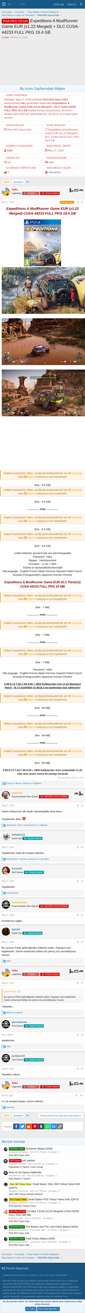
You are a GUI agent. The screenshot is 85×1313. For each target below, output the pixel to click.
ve (14, 1012)
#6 (82, 942)
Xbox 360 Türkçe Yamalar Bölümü (26, 1194)
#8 (82, 1035)
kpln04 (16, 929)
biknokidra (55, 172)
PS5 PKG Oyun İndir (19, 1155)
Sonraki (18, 182)
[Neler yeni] (81, 4)
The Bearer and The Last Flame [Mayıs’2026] (43, 1226)
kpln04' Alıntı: (10, 991)
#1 (82, 202)
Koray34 (17, 868)
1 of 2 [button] (6, 182)
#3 (82, 847)
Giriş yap (75, 473)
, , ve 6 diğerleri (23, 783)
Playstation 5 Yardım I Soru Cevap (26, 1167)
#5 (82, 915)
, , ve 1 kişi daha (27, 859)
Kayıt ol (30, 476)
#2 (82, 805)
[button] (4, 4)
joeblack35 (18, 1055)
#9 (82, 1068)
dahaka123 (18, 834)
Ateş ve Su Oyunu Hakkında (25, 1172)
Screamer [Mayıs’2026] (30, 1148)
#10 (81, 1095)
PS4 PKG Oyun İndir (19, 1221)
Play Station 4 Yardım (19, 1178)
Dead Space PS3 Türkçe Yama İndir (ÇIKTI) (44, 1199)
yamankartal (19, 1022)
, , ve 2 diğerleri (26, 825)
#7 (82, 983)
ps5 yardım (22, 1160)
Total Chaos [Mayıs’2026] (32, 1238)
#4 (82, 881)
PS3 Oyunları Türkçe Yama (22, 1206)
